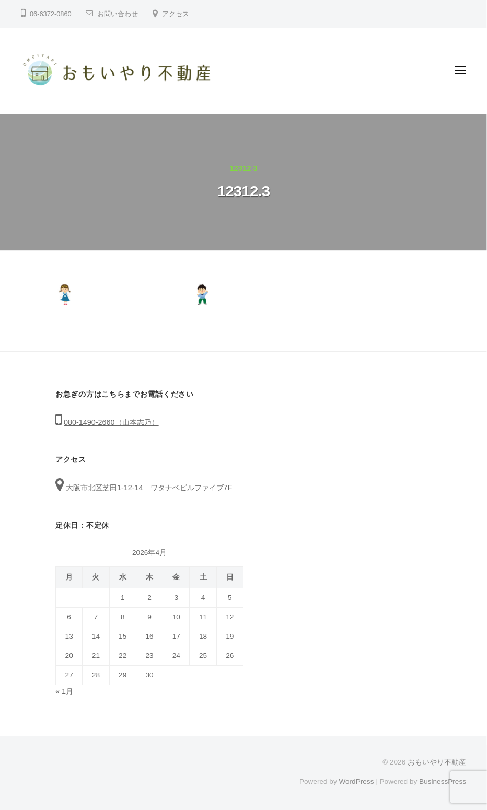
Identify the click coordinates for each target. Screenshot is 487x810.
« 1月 (64, 691)
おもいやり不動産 (437, 762)
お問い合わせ (117, 14)
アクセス (175, 14)
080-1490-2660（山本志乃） (111, 422)
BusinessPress (442, 781)
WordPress (356, 781)
